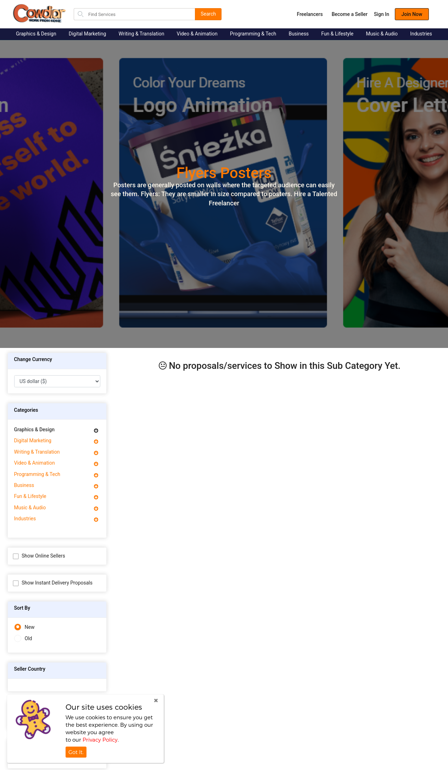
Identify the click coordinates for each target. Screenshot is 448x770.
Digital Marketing (87, 34)
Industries (421, 34)
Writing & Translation (141, 34)
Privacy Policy (100, 739)
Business (299, 34)
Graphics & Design (36, 34)
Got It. (76, 752)
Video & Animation (197, 34)
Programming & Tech (253, 34)
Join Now (412, 14)
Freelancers (310, 14)
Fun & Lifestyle (337, 34)
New (24, 627)
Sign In (381, 14)
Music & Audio (382, 34)
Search (208, 14)
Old (23, 638)
